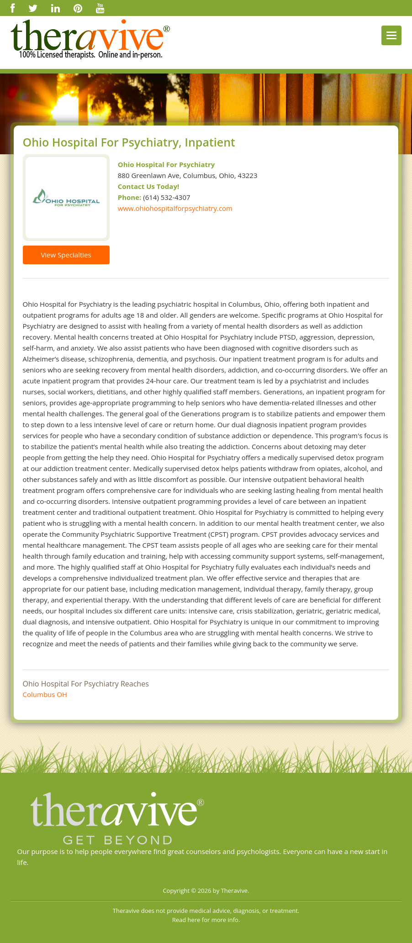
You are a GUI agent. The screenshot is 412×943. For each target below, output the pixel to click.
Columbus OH (45, 694)
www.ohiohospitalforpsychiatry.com (175, 208)
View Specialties (66, 254)
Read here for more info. (206, 920)
